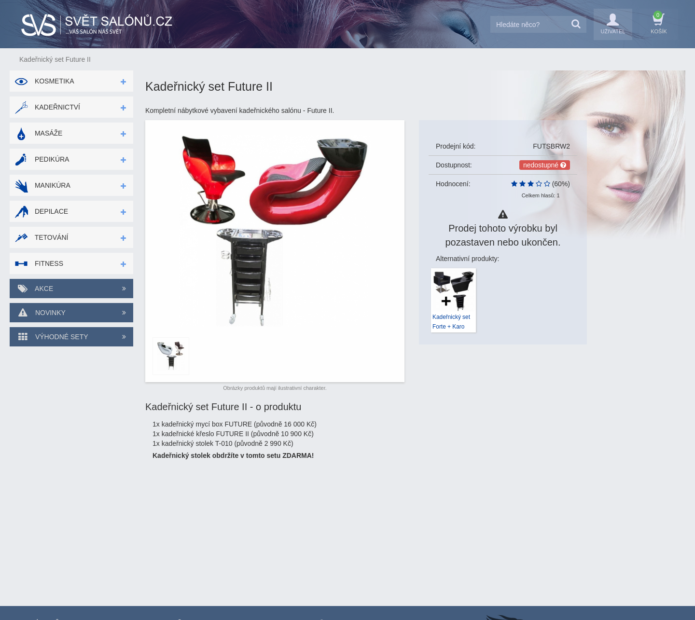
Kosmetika (44, 81)
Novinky (71, 313)
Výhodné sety (71, 337)
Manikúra (42, 185)
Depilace (41, 211)
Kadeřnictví (47, 107)
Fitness (38, 263)
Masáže (38, 133)
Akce (71, 288)
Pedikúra (41, 159)
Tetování (41, 237)
